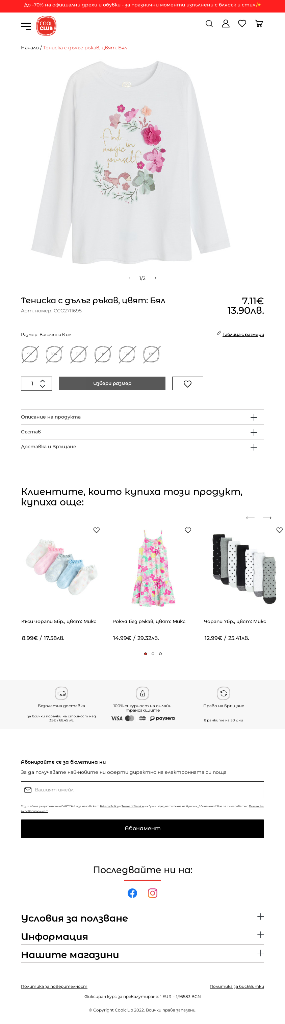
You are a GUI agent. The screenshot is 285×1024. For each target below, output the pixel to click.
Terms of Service (133, 806)
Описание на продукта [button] (51, 417)
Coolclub (124, 1010)
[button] (145, 654)
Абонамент (143, 828)
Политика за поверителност (54, 986)
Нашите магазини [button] (70, 955)
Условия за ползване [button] (74, 918)
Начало (30, 48)
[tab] (142, 417)
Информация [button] (54, 936)
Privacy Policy (109, 806)
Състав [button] (31, 432)
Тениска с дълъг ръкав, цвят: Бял (85, 48)
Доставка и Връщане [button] (48, 447)
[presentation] (253, 518)
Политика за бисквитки (237, 986)
